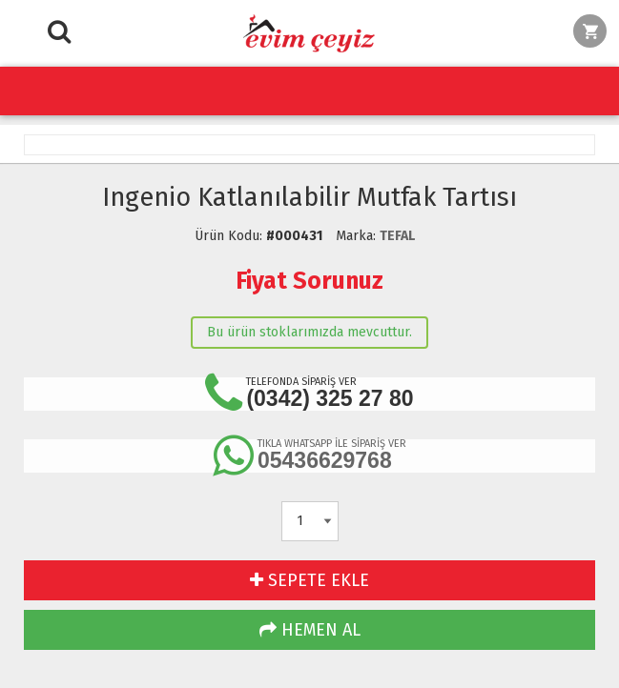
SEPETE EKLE (309, 580)
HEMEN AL (310, 630)
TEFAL (397, 236)
